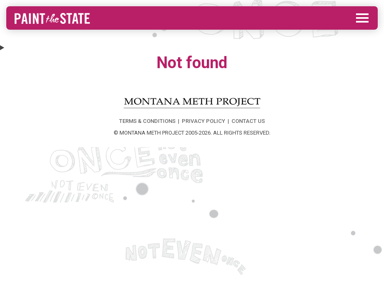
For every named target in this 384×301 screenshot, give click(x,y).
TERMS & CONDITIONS (147, 121)
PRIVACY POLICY (203, 121)
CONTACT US (248, 121)
